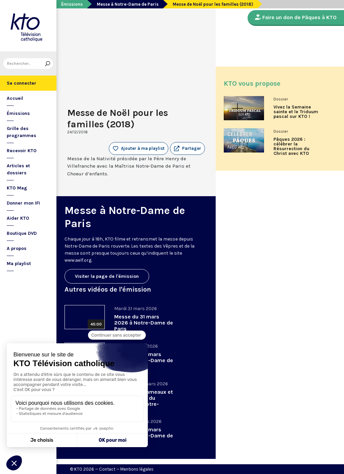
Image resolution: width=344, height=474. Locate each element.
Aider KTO (18, 218)
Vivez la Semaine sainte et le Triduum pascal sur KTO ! (295, 112)
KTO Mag (17, 188)
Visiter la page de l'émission (107, 276)
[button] (187, 148)
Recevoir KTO (22, 151)
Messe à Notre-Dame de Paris (128, 4)
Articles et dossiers (18, 169)
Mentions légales (137, 469)
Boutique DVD (22, 233)
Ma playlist (19, 263)
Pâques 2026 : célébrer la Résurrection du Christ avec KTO (291, 146)
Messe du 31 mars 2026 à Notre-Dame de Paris (143, 322)
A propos (17, 248)
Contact (107, 469)
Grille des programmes (21, 132)
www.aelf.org (77, 260)
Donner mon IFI (23, 203)
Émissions (18, 113)
